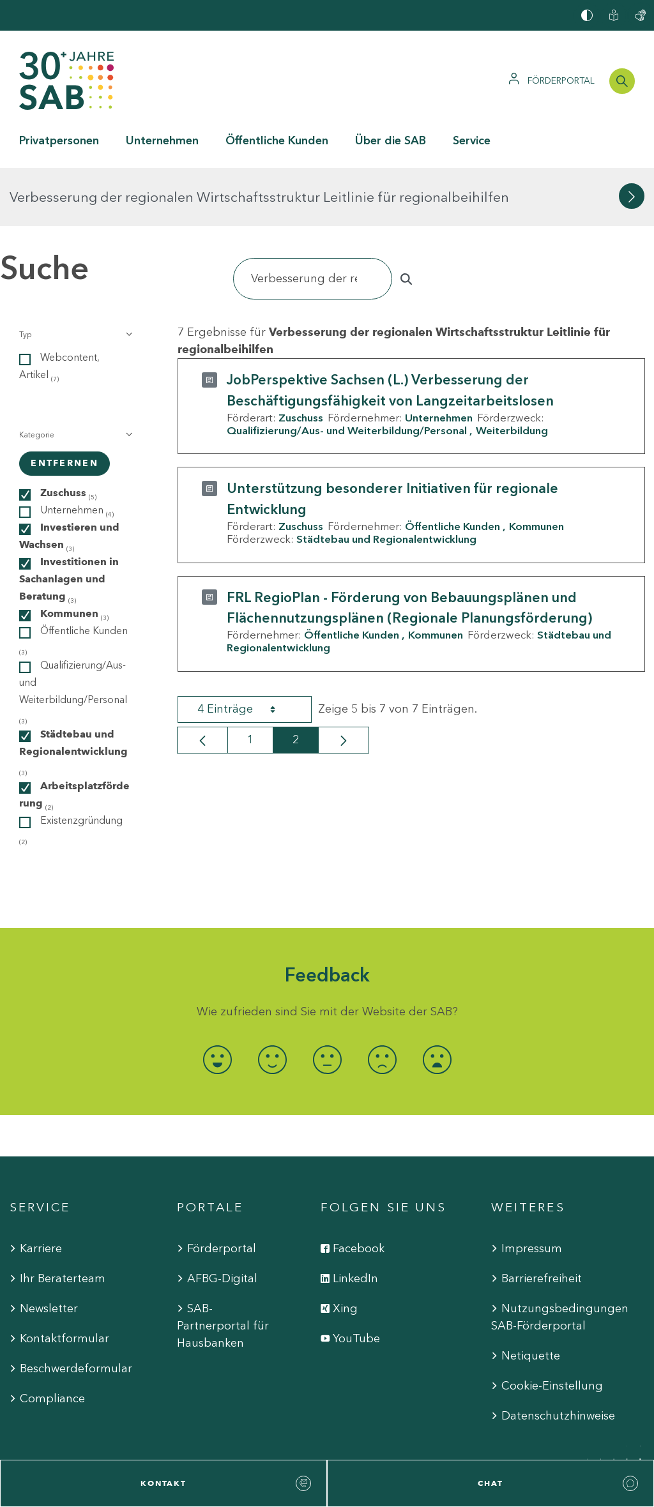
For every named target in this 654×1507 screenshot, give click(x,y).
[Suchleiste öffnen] (622, 81)
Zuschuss (300, 359)
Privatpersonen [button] (59, 140)
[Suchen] (312, 220)
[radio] (217, 1001)
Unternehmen (439, 359)
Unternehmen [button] (162, 140)
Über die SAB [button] (390, 140)
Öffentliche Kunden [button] (276, 140)
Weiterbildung (512, 372)
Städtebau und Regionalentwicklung (386, 480)
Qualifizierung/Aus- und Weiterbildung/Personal (347, 372)
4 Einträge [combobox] (247, 650)
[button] (75, 276)
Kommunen (536, 468)
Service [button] (471, 140)
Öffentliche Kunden (452, 468)
